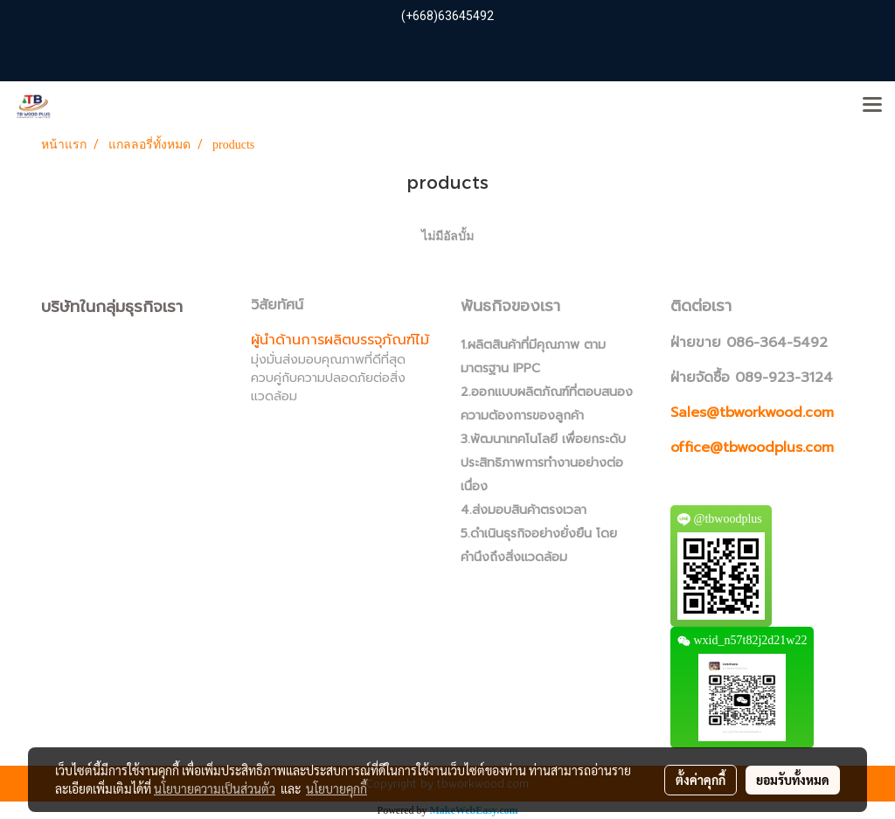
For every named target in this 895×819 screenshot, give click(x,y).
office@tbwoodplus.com (752, 447)
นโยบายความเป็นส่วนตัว (214, 788)
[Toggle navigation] (872, 106)
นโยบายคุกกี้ (336, 788)
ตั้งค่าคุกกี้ (700, 780)
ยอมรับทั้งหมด (792, 780)
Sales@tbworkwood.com (752, 412)
